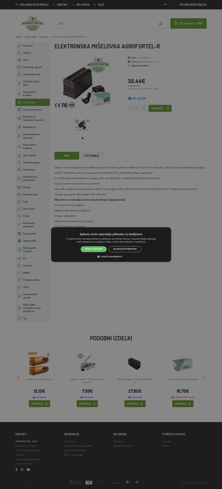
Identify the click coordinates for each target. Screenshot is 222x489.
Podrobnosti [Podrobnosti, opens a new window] (140, 242)
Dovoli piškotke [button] (93, 249)
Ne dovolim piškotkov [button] (125, 249)
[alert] (111, 244)
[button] (111, 256)
